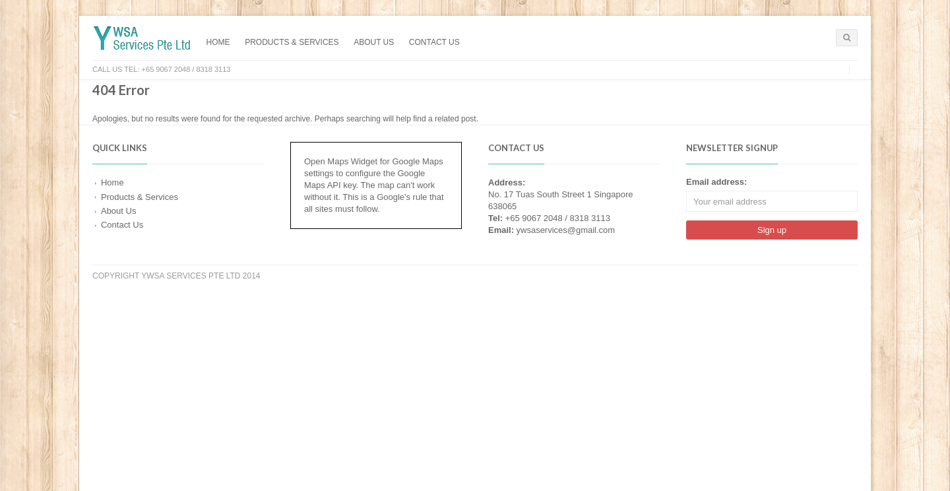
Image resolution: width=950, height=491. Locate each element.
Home (218, 42)
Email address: (716, 182)
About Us (374, 42)
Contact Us (434, 42)
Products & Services (291, 42)
